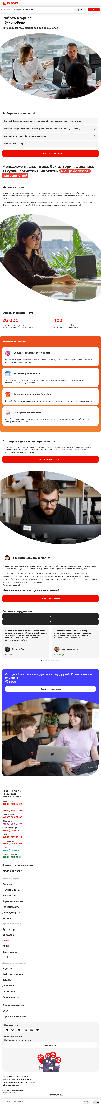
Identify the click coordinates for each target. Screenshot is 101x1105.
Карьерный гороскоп (14, 1016)
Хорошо (96, 1102)
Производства (10, 997)
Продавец (8, 884)
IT (5, 957)
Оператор (8, 934)
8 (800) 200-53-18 (12, 824)
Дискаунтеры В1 (12, 912)
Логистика (8, 991)
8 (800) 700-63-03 (12, 804)
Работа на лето (13, 870)
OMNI (5, 946)
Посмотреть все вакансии (50, 153)
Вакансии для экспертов (50, 459)
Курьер (6, 980)
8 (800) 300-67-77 (12, 830)
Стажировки (9, 952)
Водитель (8, 968)
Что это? (86, 1102)
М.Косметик (9, 895)
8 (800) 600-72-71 (11, 850)
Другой (80, 9)
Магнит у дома (11, 889)
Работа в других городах (10, 1085)
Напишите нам (50, 1045)
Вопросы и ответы (13, 1005)
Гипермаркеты (10, 907)
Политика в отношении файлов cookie (15, 1076)
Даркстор (8, 985)
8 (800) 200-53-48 (12, 817)
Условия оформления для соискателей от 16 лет (18, 1082)
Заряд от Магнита (13, 901)
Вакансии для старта (50, 598)
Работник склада (12, 974)
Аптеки (6, 918)
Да (93, 9)
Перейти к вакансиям (50, 689)
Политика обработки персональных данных (17, 1079)
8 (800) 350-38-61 (12, 857)
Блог (5, 1010)
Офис (5, 940)
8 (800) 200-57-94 (12, 843)
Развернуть (10, 654)
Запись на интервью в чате (18, 865)
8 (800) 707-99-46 (12, 837)
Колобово (16, 23)
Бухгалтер (8, 929)
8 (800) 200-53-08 (12, 810)
